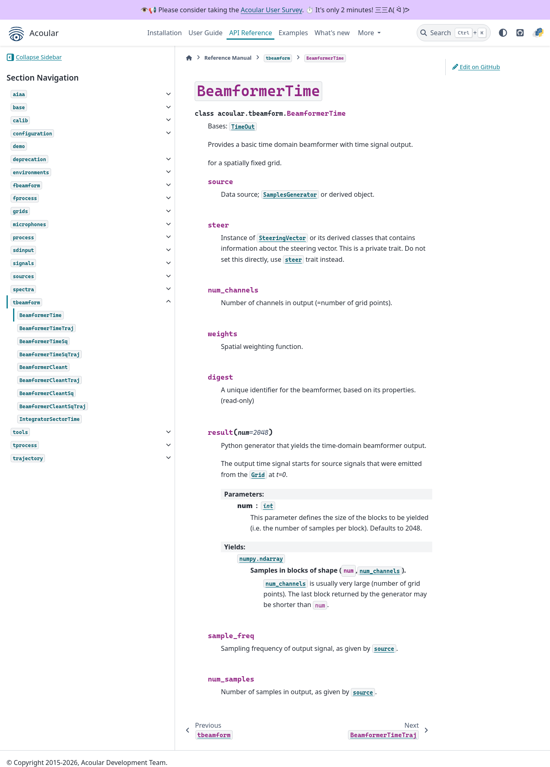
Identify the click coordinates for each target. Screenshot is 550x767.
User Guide (206, 32)
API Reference (250, 32)
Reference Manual (190, 57)
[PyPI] (537, 33)
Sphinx (61, 755)
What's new (332, 32)
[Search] (454, 32)
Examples (293, 32)
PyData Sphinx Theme (487, 748)
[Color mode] (503, 33)
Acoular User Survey (271, 9)
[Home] (151, 58)
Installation (164, 32)
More (367, 32)
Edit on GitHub (476, 67)
